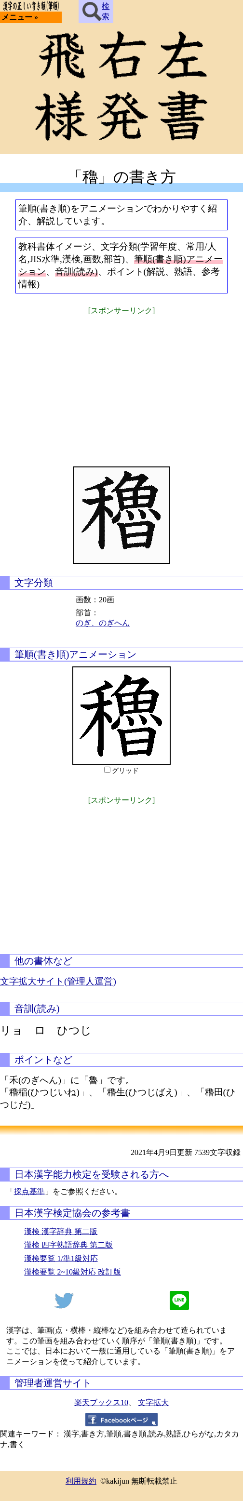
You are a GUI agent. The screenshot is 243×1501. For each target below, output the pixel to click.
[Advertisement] (121, 384)
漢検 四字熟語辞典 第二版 (68, 1245)
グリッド (125, 770)
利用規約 (81, 1481)
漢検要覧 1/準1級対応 (60, 1258)
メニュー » (19, 17)
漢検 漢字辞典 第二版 (60, 1231)
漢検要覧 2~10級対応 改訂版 (72, 1272)
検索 (95, 11)
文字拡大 (153, 1402)
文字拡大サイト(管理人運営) (58, 981)
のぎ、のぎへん (103, 623)
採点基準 (29, 1191)
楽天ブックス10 (101, 1402)
